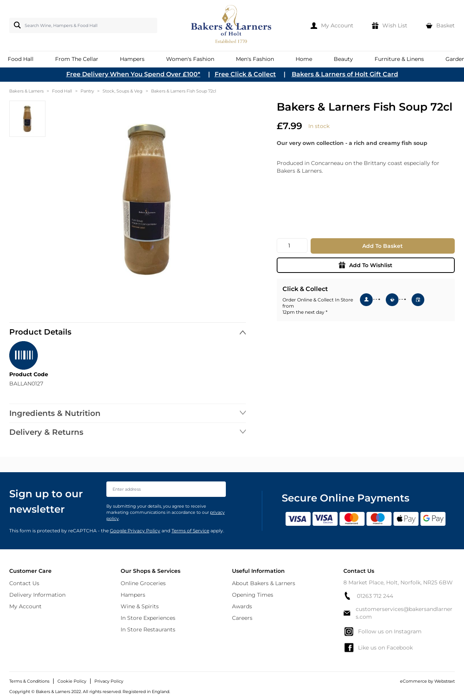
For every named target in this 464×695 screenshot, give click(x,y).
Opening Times (252, 594)
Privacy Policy (108, 681)
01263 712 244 (368, 596)
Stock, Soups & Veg (123, 91)
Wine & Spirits (140, 606)
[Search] (15, 25)
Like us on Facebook (378, 647)
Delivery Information (37, 594)
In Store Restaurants (148, 629)
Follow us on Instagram (382, 631)
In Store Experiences (148, 617)
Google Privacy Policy (135, 530)
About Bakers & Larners (263, 583)
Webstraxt (444, 681)
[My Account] (332, 25)
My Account (25, 606)
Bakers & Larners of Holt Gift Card (345, 74)
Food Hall (62, 91)
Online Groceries (143, 583)
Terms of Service (190, 530)
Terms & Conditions (29, 681)
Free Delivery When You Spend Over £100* (133, 74)
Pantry (87, 91)
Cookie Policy (71, 681)
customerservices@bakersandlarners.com (397, 613)
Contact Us (24, 583)
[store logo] (232, 25)
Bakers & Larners (26, 91)
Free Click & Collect (245, 74)
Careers (242, 617)
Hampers (133, 594)
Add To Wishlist (365, 265)
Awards (242, 606)
